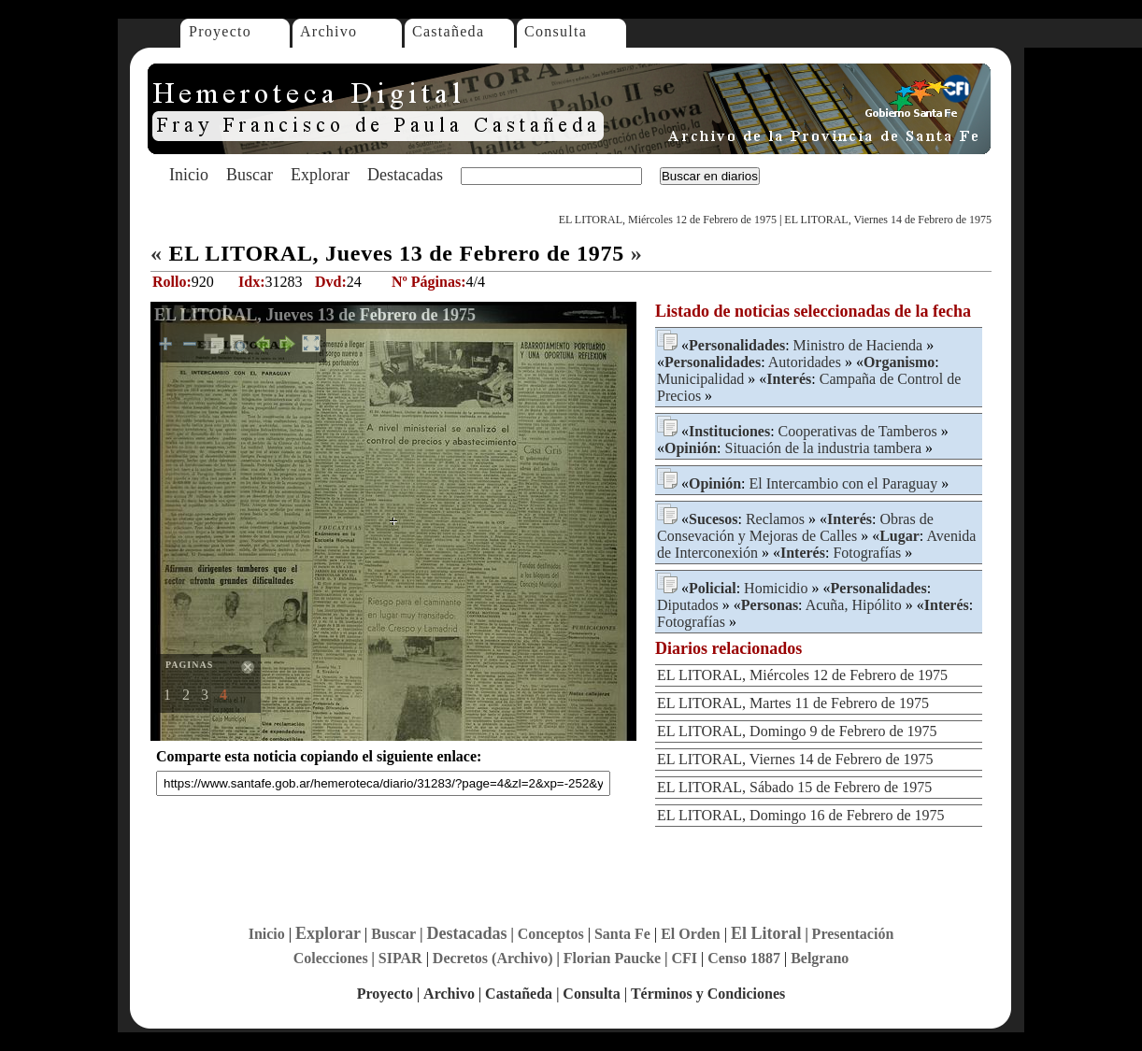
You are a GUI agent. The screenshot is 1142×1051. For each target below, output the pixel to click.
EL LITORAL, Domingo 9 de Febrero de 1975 (797, 731)
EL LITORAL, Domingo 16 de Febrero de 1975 (801, 815)
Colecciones (330, 958)
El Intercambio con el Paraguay (843, 483)
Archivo (328, 31)
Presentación (853, 934)
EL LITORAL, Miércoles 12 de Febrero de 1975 (668, 219)
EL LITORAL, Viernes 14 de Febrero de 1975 (888, 219)
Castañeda (448, 31)
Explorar (320, 174)
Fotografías (867, 553)
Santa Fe (622, 934)
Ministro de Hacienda (858, 345)
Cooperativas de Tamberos (857, 431)
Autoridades (804, 362)
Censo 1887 (743, 958)
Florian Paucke (612, 958)
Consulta (555, 31)
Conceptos (551, 934)
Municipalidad (700, 379)
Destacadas (405, 174)
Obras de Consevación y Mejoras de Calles (795, 527)
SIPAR (400, 958)
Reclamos (775, 519)
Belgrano (820, 958)
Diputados (688, 605)
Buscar (249, 174)
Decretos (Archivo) (493, 958)
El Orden (691, 934)
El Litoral (766, 933)
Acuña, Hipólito (854, 605)
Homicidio (775, 588)
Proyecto (220, 31)
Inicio (188, 174)
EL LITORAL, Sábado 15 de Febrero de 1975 (794, 787)
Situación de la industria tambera (822, 448)
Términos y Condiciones (708, 993)
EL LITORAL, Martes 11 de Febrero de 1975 (793, 703)
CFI (684, 958)
